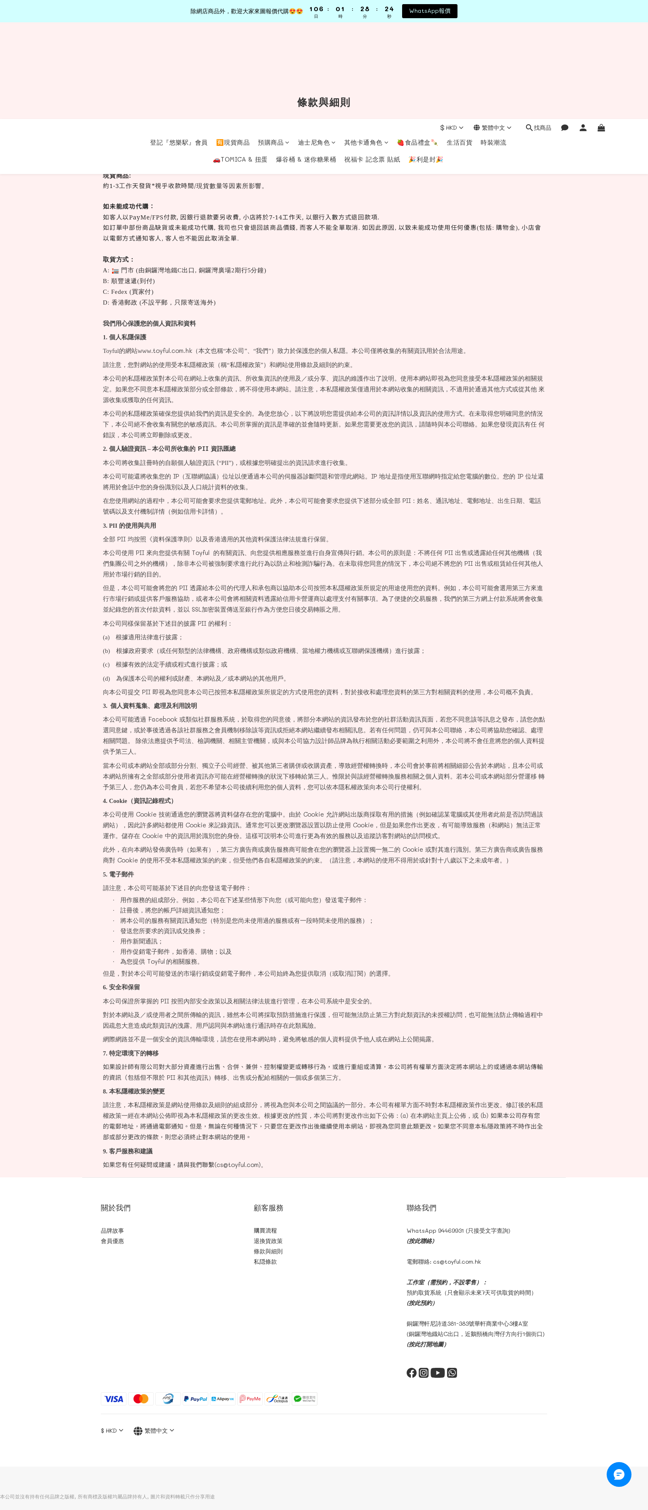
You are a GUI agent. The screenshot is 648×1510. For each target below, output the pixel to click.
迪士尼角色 (317, 45)
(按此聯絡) (420, 1241)
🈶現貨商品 (233, 45)
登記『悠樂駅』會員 (179, 45)
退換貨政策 (268, 1241)
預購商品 (274, 45)
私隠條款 (265, 1261)
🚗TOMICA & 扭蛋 (240, 62)
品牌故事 (112, 1230)
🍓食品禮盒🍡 (417, 45)
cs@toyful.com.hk (457, 1261)
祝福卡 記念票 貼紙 (372, 62)
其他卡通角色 (366, 45)
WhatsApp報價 (429, 10)
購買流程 (265, 1230)
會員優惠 (112, 1241)
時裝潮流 (493, 45)
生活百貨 (459, 45)
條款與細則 (268, 1251)
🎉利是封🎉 (426, 62)
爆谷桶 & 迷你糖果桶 (306, 62)
